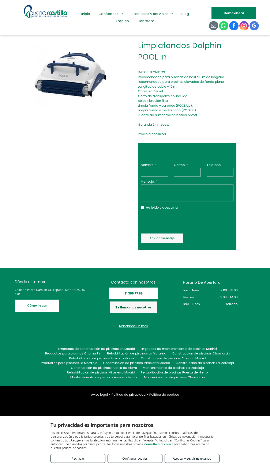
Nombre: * (149, 165)
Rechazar (78, 458)
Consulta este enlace (158, 444)
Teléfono (214, 165)
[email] (213, 26)
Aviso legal (99, 394)
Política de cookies (164, 394)
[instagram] (244, 26)
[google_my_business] (254, 26)
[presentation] (173, 221)
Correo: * (181, 165)
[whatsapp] (223, 26)
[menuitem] (85, 14)
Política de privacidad (129, 394)
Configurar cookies (135, 458)
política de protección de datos (204, 207)
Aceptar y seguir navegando (192, 458)
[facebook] (234, 26)
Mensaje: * (149, 181)
